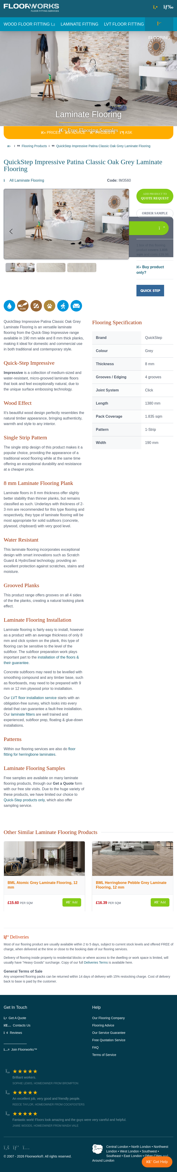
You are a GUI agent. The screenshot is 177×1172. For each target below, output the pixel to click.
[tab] (20, 267)
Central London (117, 1147)
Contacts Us (17, 1025)
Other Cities (153, 1156)
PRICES (50, 132)
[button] (168, 6)
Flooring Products (34, 146)
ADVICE (75, 132)
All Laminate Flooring (24, 180)
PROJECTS (102, 132)
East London (133, 1156)
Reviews (13, 1033)
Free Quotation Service (108, 1040)
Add (71, 902)
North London (141, 1147)
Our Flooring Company (108, 1018)
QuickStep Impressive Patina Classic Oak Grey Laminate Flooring (103, 146)
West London (129, 1151)
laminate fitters (23, 714)
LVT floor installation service (34, 698)
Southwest (149, 1151)
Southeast (113, 1156)
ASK (126, 132)
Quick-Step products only (24, 800)
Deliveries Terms (96, 962)
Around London (103, 1160)
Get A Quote (15, 1018)
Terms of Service (104, 1055)
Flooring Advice (103, 1025)
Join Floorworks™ (20, 1049)
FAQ (95, 1047)
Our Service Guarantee (108, 1033)
